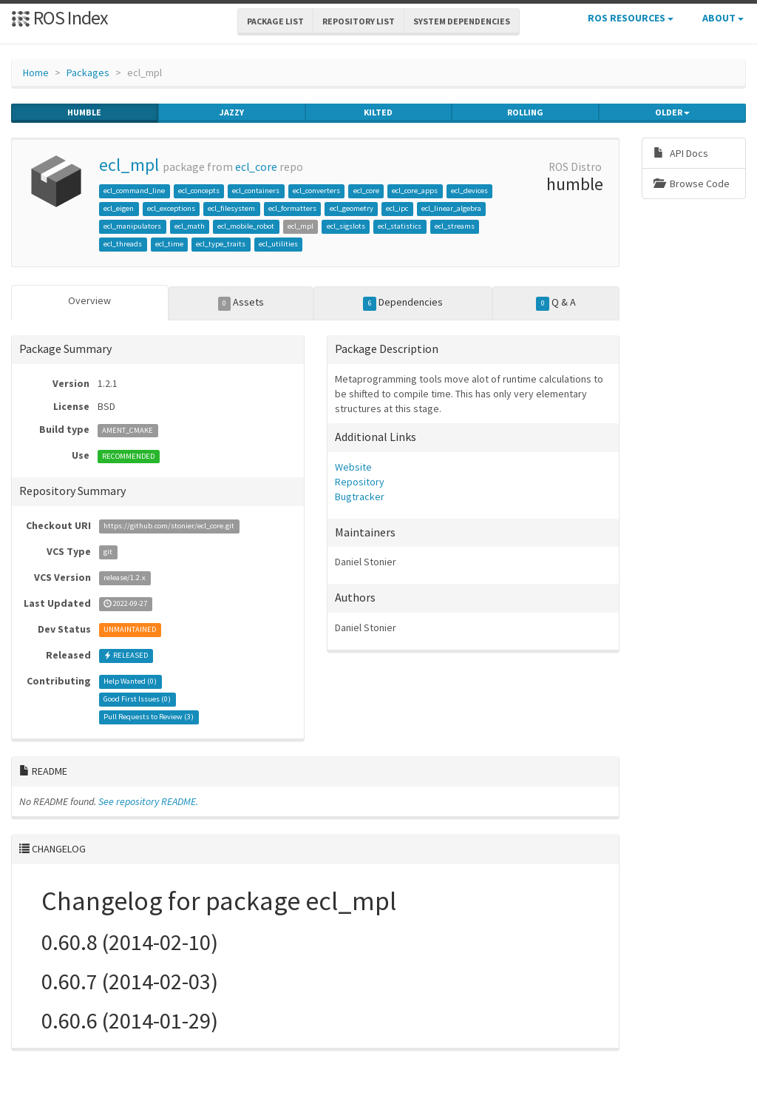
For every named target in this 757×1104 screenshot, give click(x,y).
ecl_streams (455, 226)
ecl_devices (469, 190)
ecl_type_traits (220, 244)
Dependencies (403, 302)
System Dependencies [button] (461, 21)
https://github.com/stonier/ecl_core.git (168, 526)
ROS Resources (630, 17)
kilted (378, 112)
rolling (525, 112)
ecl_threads (122, 244)
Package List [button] (275, 21)
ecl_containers (255, 190)
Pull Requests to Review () (148, 717)
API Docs (681, 153)
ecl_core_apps (415, 190)
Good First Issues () (137, 699)
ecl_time (169, 244)
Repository (359, 481)
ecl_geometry (351, 208)
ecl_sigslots (346, 226)
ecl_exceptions (171, 208)
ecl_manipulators (132, 226)
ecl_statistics (399, 226)
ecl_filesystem (231, 208)
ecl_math (189, 226)
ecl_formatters (292, 208)
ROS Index (59, 17)
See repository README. (148, 801)
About (723, 17)
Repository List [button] (358, 21)
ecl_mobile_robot (245, 226)
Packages (88, 72)
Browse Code (692, 183)
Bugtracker (359, 496)
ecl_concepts (199, 190)
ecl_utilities (278, 244)
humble (84, 112)
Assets (241, 302)
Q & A (556, 302)
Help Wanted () (130, 682)
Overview (89, 300)
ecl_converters (316, 190)
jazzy (232, 112)
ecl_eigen (118, 208)
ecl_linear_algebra (451, 208)
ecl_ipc (397, 208)
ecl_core (256, 167)
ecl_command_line (134, 190)
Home (36, 72)
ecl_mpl (129, 164)
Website (353, 467)
